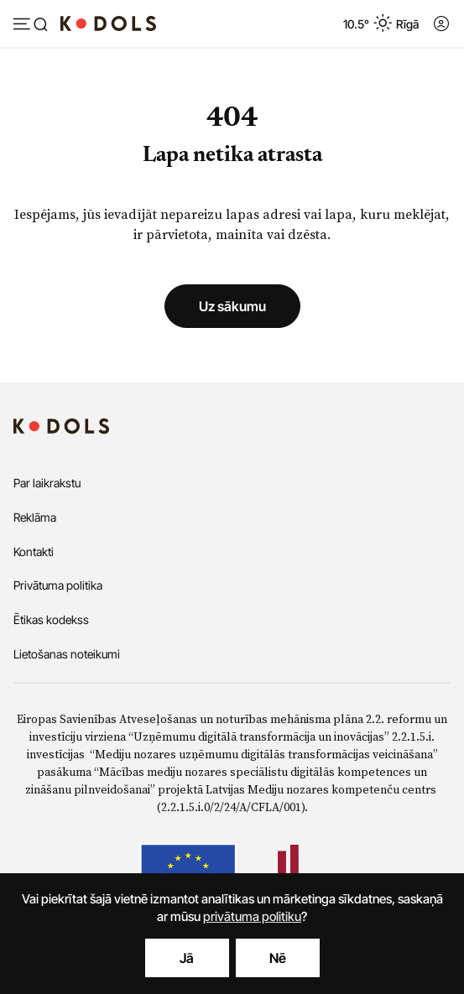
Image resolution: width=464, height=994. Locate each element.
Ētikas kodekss (51, 619)
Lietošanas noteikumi (66, 654)
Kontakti (33, 551)
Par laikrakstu (47, 483)
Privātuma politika (57, 585)
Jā (187, 958)
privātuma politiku (252, 916)
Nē (277, 958)
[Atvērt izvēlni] (30, 25)
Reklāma (34, 517)
